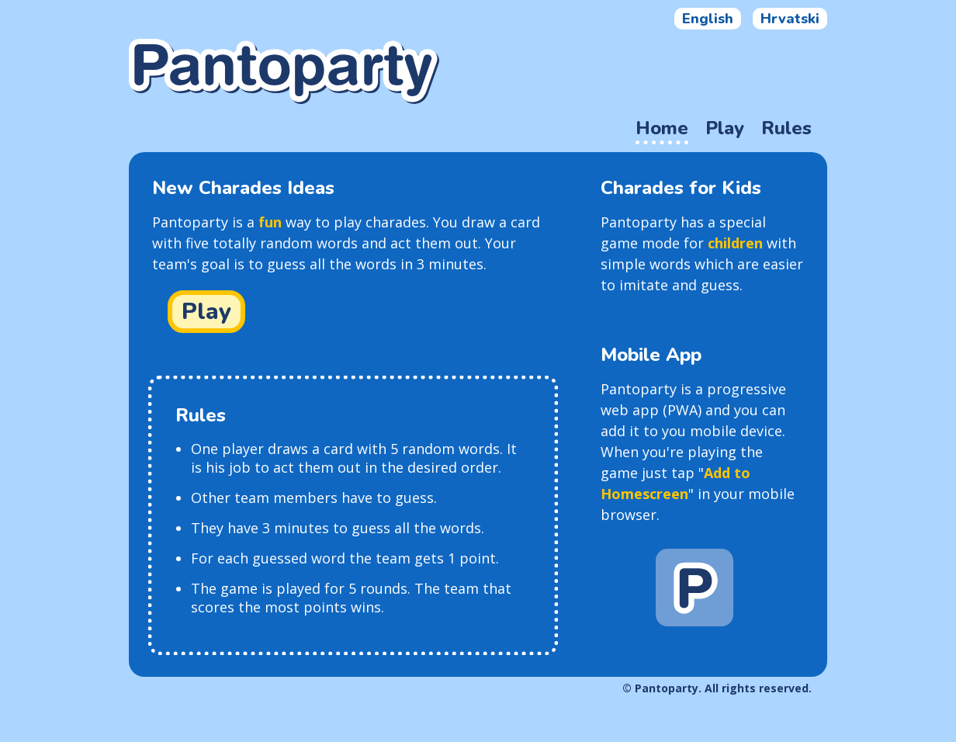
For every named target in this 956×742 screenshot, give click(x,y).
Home (662, 128)
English (707, 18)
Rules (786, 128)
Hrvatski (789, 18)
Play (724, 128)
